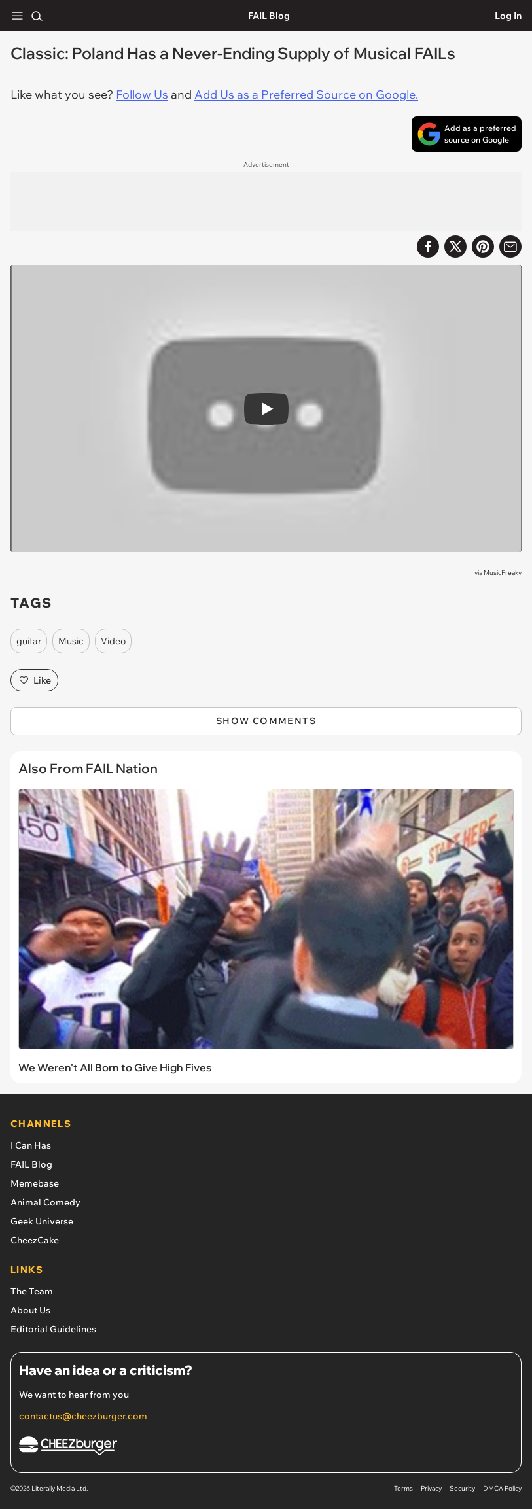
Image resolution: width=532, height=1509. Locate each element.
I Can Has (30, 1145)
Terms (403, 1488)
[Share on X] (455, 246)
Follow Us (142, 94)
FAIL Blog (269, 16)
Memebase (34, 1183)
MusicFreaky (503, 572)
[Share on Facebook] (428, 246)
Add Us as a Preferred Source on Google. (306, 94)
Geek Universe (41, 1221)
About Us (30, 1310)
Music (71, 641)
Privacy (431, 1488)
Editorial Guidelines (53, 1329)
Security (462, 1488)
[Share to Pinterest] (483, 246)
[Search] (36, 16)
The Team (31, 1291)
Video (113, 641)
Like (34, 680)
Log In (508, 16)
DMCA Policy (502, 1488)
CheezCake (34, 1240)
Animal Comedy (45, 1202)
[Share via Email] (510, 246)
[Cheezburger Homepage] (266, 1448)
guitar (28, 641)
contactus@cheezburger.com (83, 1416)
